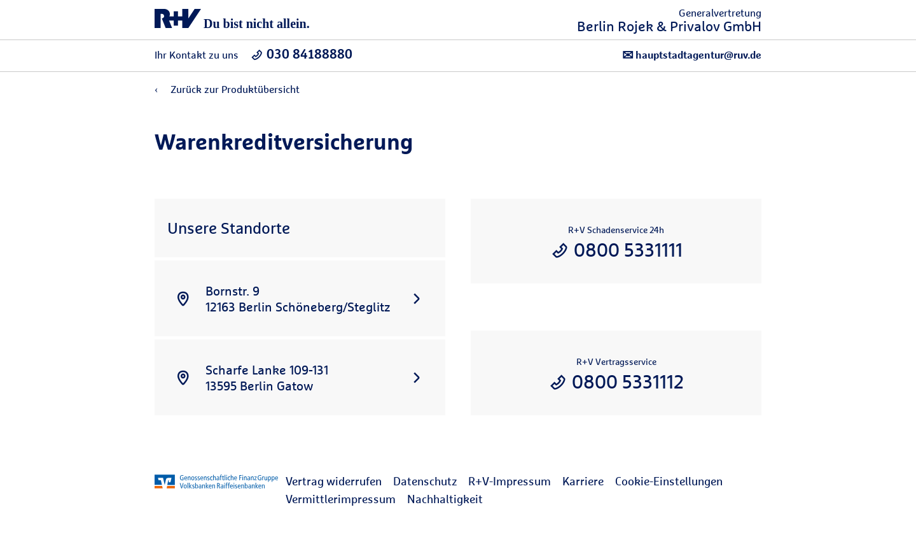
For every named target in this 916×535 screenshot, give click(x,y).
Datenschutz (425, 481)
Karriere (583, 481)
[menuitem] (339, 481)
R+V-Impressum (509, 481)
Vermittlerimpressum (341, 499)
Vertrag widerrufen (334, 481)
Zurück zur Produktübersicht (227, 89)
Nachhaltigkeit (445, 499)
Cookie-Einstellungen (669, 481)
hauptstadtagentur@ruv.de (691, 55)
